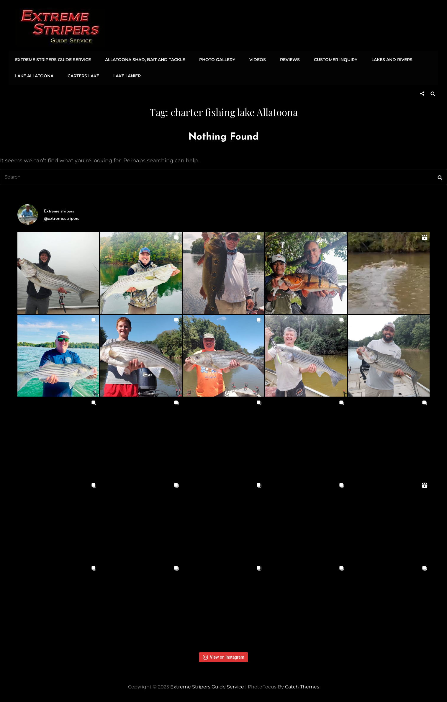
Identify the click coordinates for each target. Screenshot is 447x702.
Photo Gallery (215, 59)
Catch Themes (302, 685)
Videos (254, 59)
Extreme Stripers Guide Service (53, 59)
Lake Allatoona (34, 75)
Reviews (286, 59)
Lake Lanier (125, 75)
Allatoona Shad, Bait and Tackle (144, 59)
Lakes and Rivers (386, 59)
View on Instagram (223, 656)
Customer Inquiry (331, 59)
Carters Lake (82, 75)
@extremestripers (61, 217)
